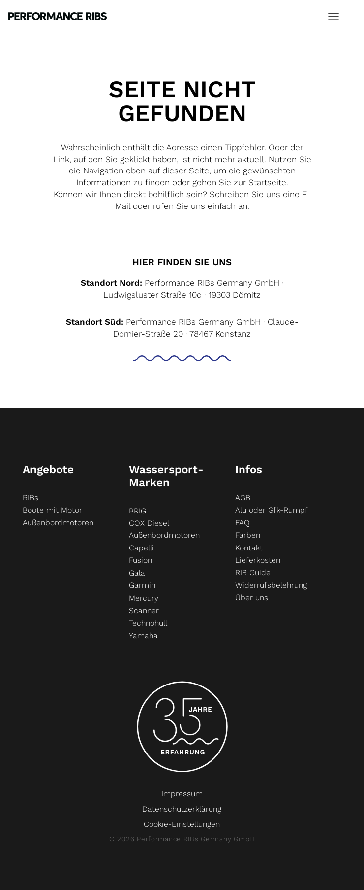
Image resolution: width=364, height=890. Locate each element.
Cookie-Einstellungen (182, 824)
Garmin (142, 585)
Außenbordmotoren (58, 522)
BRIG (137, 510)
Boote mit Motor (52, 509)
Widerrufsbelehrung (271, 585)
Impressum (182, 793)
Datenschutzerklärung (181, 809)
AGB (242, 497)
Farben (247, 535)
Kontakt (249, 547)
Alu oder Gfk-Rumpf (271, 509)
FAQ (242, 522)
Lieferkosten (257, 560)
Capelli (141, 547)
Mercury (143, 598)
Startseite (267, 182)
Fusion (140, 560)
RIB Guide (253, 572)
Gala (137, 573)
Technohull (148, 623)
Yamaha (143, 635)
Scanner (144, 610)
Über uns (251, 597)
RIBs (30, 497)
